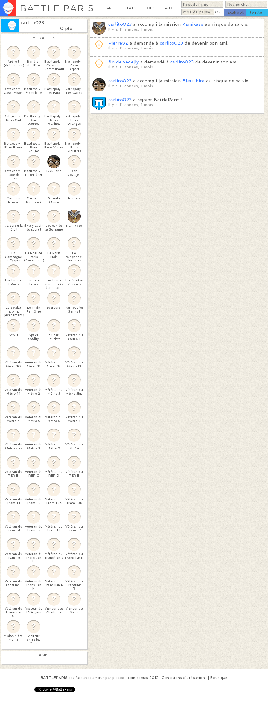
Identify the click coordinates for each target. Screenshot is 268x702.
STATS (130, 8)
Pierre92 (118, 43)
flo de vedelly (123, 62)
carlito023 (32, 22)
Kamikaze (192, 24)
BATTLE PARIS (57, 8)
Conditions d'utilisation (183, 678)
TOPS (150, 8)
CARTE (110, 8)
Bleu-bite (193, 80)
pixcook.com (123, 678)
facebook (235, 12)
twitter (257, 12)
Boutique (218, 678)
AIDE (170, 8)
